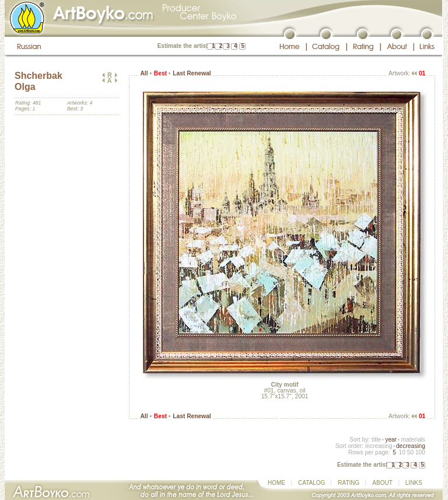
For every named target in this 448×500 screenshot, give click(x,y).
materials (413, 439)
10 (401, 452)
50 (410, 452)
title (376, 439)
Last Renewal (192, 73)
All (144, 73)
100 (420, 452)
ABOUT (382, 483)
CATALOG (311, 483)
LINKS (413, 483)
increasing (379, 446)
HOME (276, 483)
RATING (348, 483)
